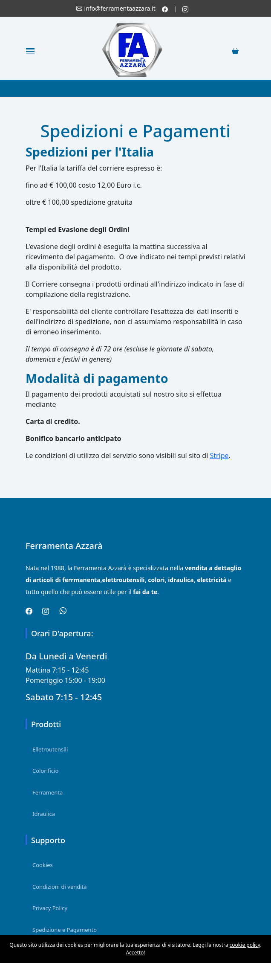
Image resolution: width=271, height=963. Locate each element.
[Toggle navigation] (30, 50)
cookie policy (245, 944)
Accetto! (135, 952)
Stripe (219, 455)
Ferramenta (47, 792)
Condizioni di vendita (59, 886)
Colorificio (45, 770)
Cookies (42, 865)
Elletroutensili (50, 749)
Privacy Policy (49, 908)
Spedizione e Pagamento (64, 930)
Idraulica (43, 814)
